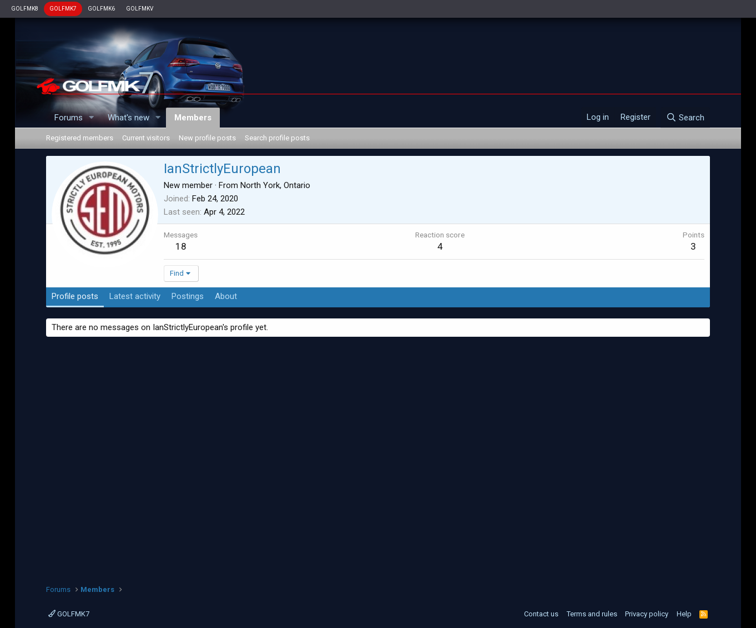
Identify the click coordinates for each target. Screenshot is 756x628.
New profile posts (207, 138)
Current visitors (146, 138)
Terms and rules (592, 614)
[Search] (685, 117)
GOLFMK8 (24, 9)
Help (684, 614)
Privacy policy (646, 614)
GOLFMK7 (63, 9)
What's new (128, 118)
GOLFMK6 (101, 9)
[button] (91, 118)
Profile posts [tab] (75, 296)
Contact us (541, 614)
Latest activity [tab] (134, 296)
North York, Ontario (275, 185)
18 (181, 246)
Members (192, 118)
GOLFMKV (139, 9)
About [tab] (226, 296)
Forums (68, 118)
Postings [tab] (188, 296)
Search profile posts (277, 138)
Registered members (79, 138)
